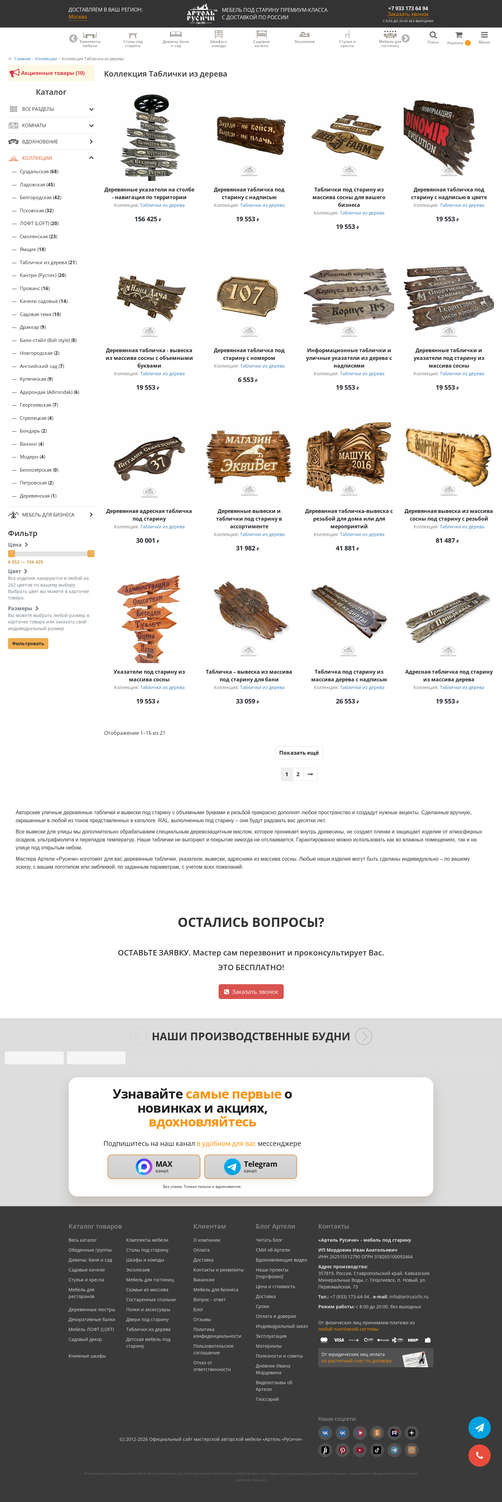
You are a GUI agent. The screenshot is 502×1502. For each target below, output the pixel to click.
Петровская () (36, 482)
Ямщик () (33, 249)
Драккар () (33, 327)
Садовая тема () (40, 314)
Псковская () (36, 210)
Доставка (203, 1260)
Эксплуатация (271, 1336)
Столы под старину (147, 1250)
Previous (73, 39)
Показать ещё (299, 752)
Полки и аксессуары (148, 1309)
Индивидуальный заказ (282, 1326)
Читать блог (269, 1240)
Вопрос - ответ (209, 1299)
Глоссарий (267, 1399)
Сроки (262, 1306)
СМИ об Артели (273, 1250)
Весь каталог (83, 1240)
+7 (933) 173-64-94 (350, 1297)
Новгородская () (39, 353)
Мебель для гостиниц (150, 1280)
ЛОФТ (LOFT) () (39, 223)
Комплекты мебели (147, 1240)
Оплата (201, 1250)
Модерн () (32, 456)
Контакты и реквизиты (218, 1270)
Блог (198, 1309)
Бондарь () (33, 430)
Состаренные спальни (151, 1299)
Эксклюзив (138, 1270)
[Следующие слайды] (363, 1036)
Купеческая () (36, 379)
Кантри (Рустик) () (43, 275)
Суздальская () (39, 171)
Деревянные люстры (92, 1309)
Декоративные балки (92, 1319)
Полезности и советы (279, 1356)
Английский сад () (42, 366)
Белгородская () (40, 197)
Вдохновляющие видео (281, 1260)
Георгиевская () (39, 405)
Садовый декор (85, 1339)
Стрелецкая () (36, 418)
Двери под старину (147, 1319)
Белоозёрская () (39, 470)
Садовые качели (87, 1270)
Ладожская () (37, 184)
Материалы (269, 1346)
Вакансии (204, 1280)
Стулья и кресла (86, 1280)
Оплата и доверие (276, 1316)
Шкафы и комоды (145, 1260)
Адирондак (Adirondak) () (49, 392)
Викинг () (32, 444)
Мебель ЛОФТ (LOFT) (91, 1329)
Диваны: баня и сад (90, 1260)
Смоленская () (38, 236)
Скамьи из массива (147, 1290)
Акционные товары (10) (46, 73)
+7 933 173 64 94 (408, 8)
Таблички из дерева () (48, 262)
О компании (206, 1240)
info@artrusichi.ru (408, 1297)
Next (405, 39)
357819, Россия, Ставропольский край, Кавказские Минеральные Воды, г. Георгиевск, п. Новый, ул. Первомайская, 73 (374, 1280)
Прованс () (35, 288)
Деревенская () (38, 495)
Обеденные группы (90, 1250)
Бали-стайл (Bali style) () (48, 340)
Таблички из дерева (162, 205)
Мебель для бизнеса (216, 1290)
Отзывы (202, 1319)
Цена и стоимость (275, 1286)
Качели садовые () (44, 301)
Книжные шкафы (87, 1356)
